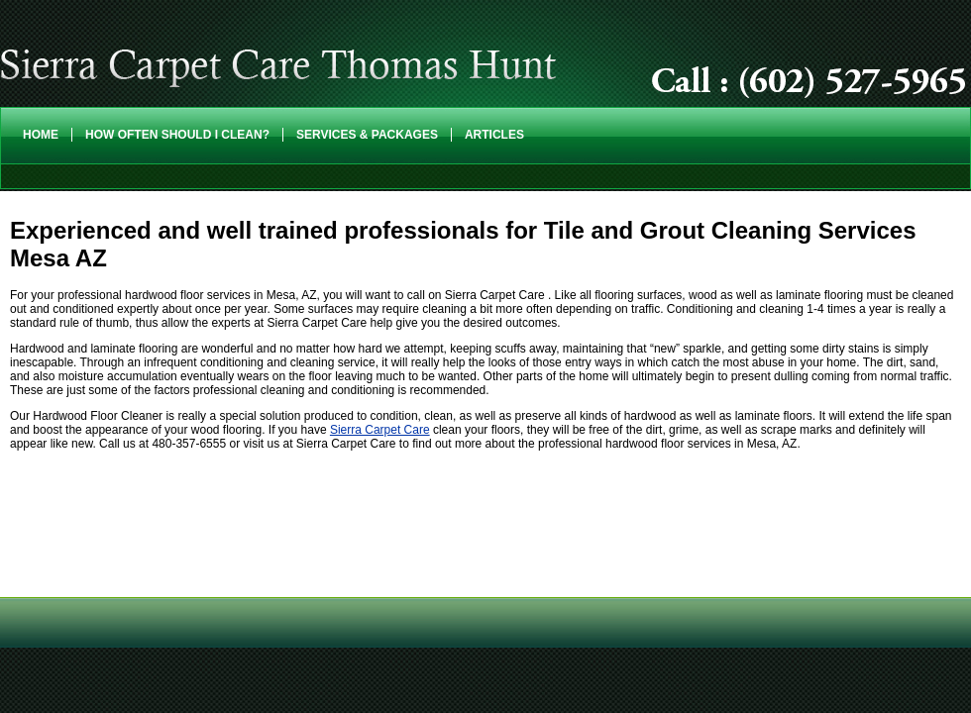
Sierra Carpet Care (380, 430)
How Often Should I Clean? (177, 135)
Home (40, 135)
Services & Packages (367, 135)
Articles (494, 135)
